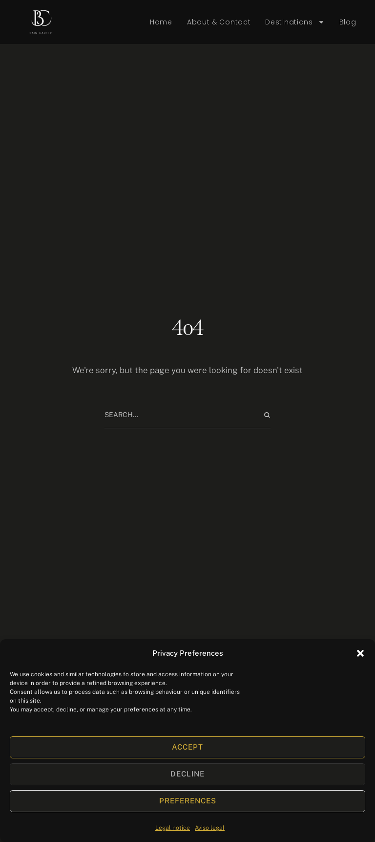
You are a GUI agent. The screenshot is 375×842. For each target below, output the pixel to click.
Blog (347, 22)
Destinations (294, 22)
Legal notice (172, 827)
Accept (187, 747)
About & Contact (219, 22)
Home (161, 22)
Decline (187, 774)
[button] (360, 653)
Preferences (187, 801)
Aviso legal (210, 827)
